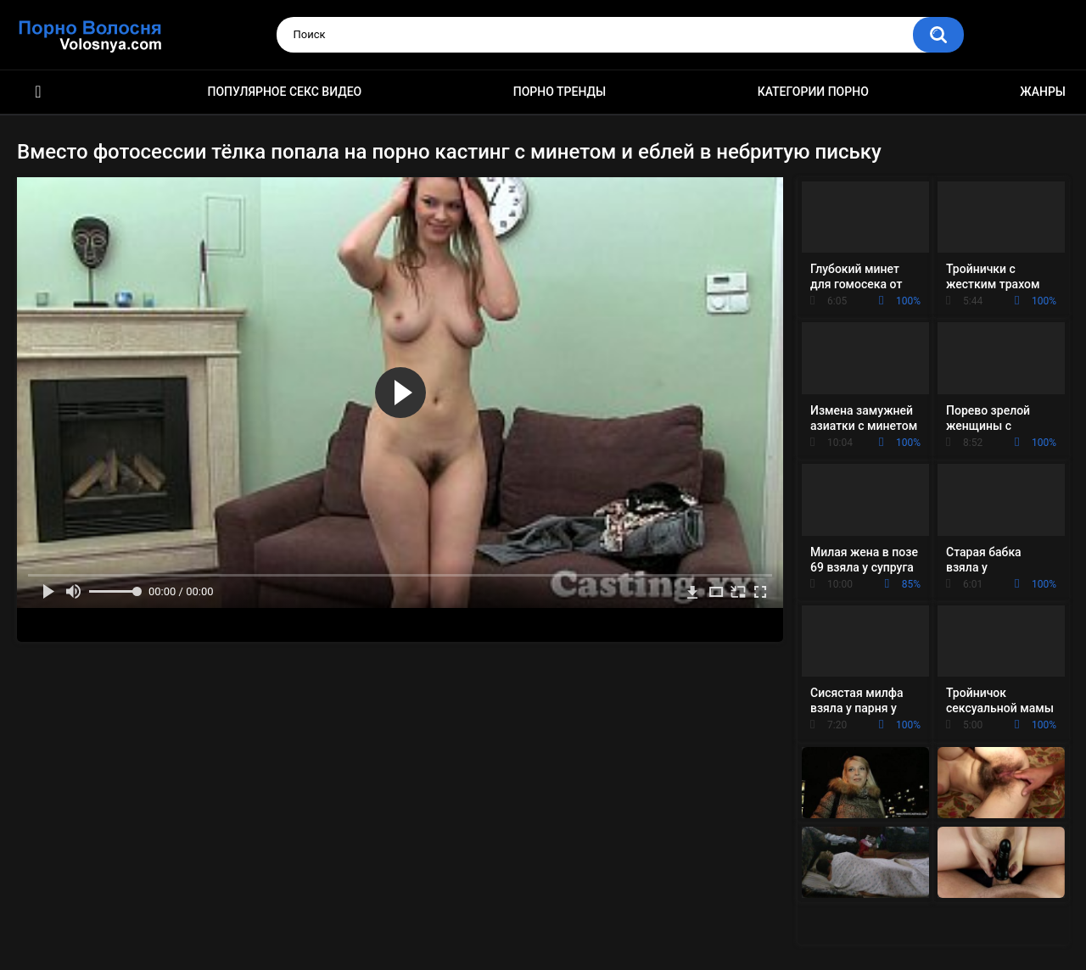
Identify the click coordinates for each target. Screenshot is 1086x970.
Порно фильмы (38, 92)
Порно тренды (559, 91)
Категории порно (813, 91)
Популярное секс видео (285, 91)
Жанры (1043, 91)
